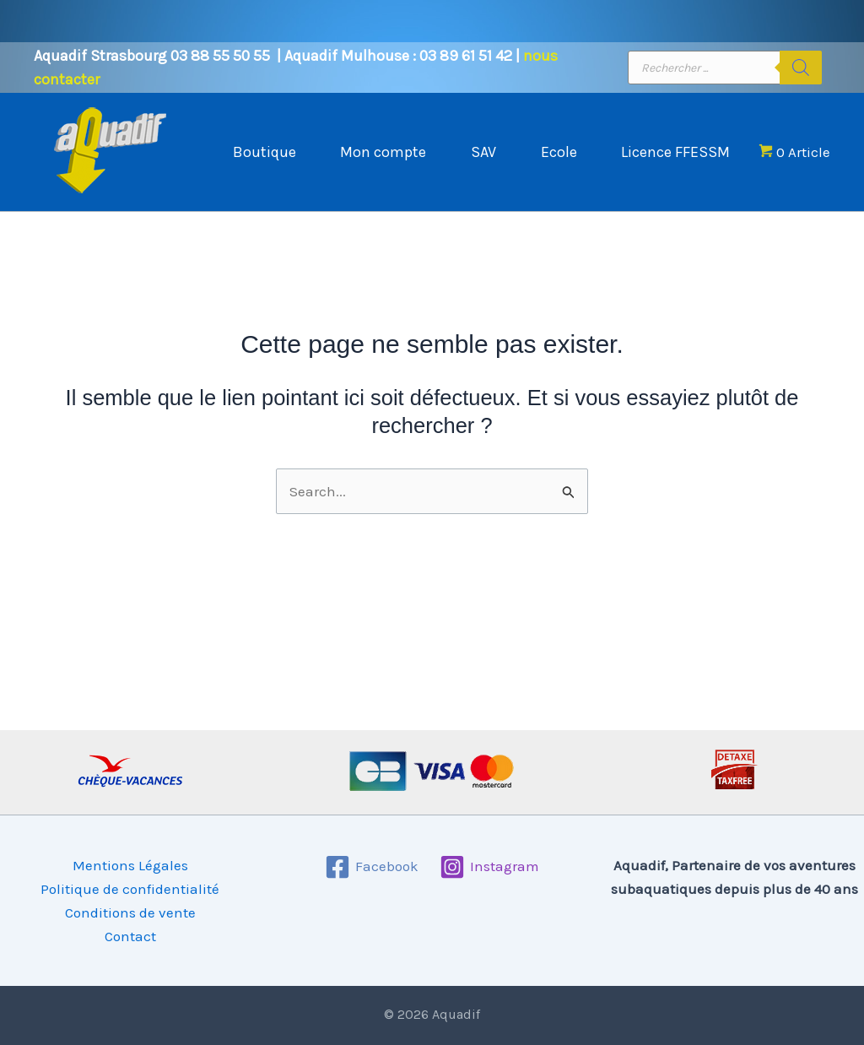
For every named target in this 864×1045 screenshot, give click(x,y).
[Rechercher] (801, 67)
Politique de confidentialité (129, 888)
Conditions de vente (130, 912)
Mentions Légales (130, 865)
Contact (130, 936)
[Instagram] (490, 867)
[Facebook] (371, 867)
